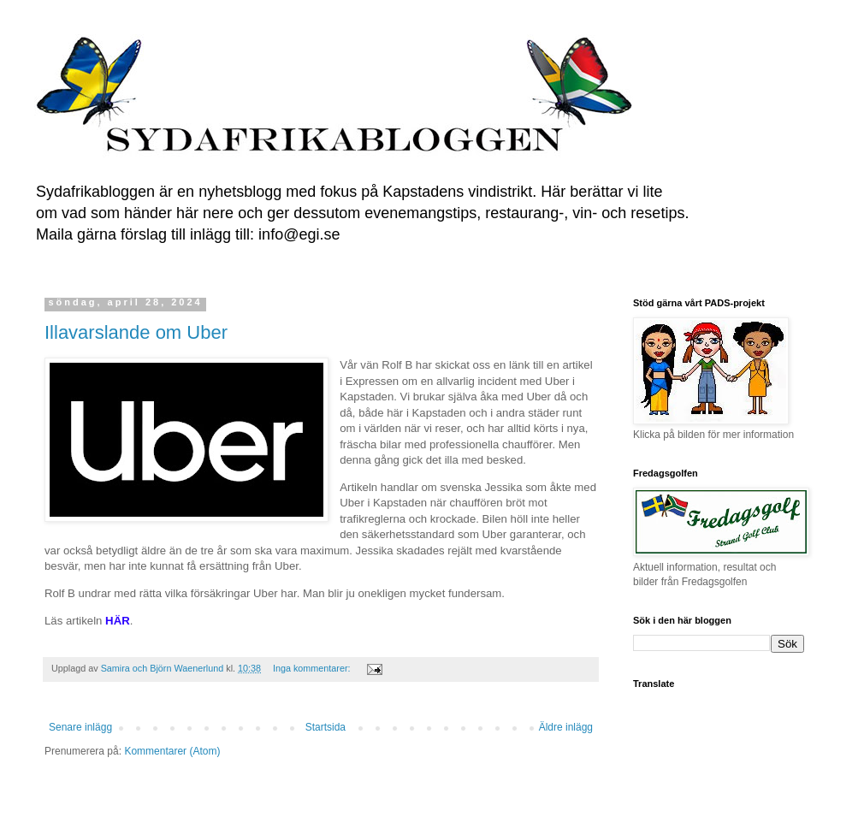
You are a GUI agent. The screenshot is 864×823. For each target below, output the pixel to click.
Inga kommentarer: (313, 668)
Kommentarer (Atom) (172, 751)
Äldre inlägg (566, 727)
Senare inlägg (80, 727)
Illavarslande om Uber (136, 332)
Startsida (325, 727)
